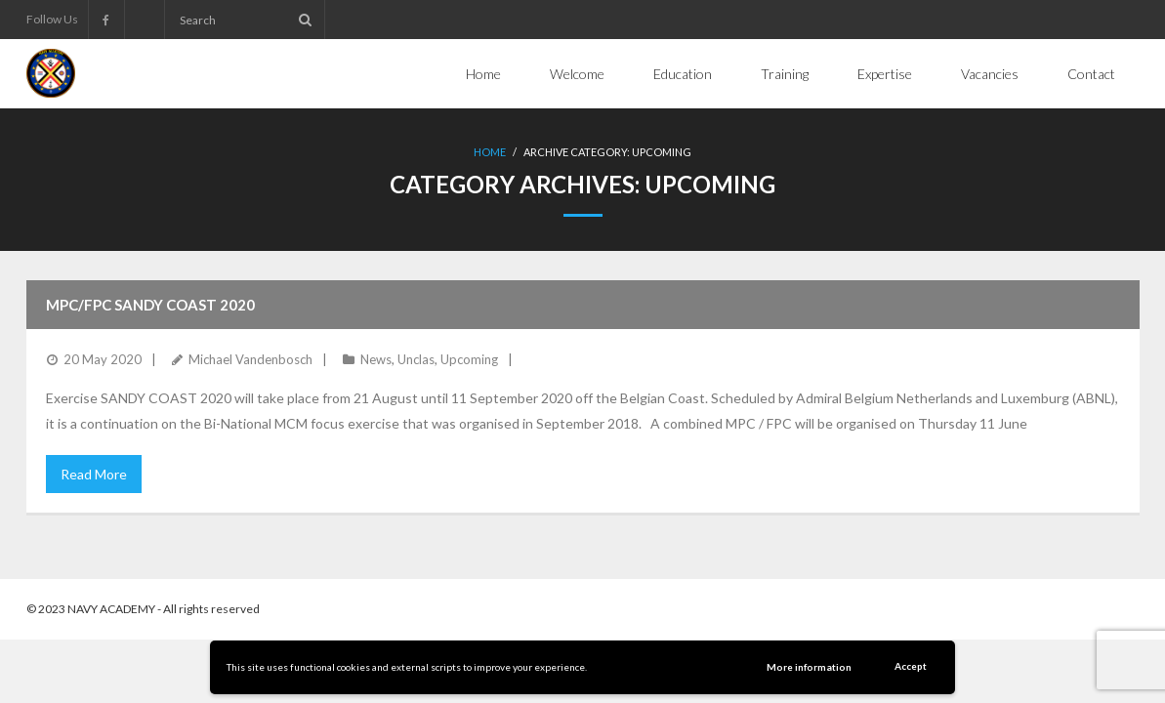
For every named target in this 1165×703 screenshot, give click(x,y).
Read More (94, 474)
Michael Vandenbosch (250, 359)
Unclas (416, 359)
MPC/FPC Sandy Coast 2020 (150, 304)
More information (809, 667)
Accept (911, 666)
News (376, 359)
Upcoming (469, 359)
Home (490, 151)
